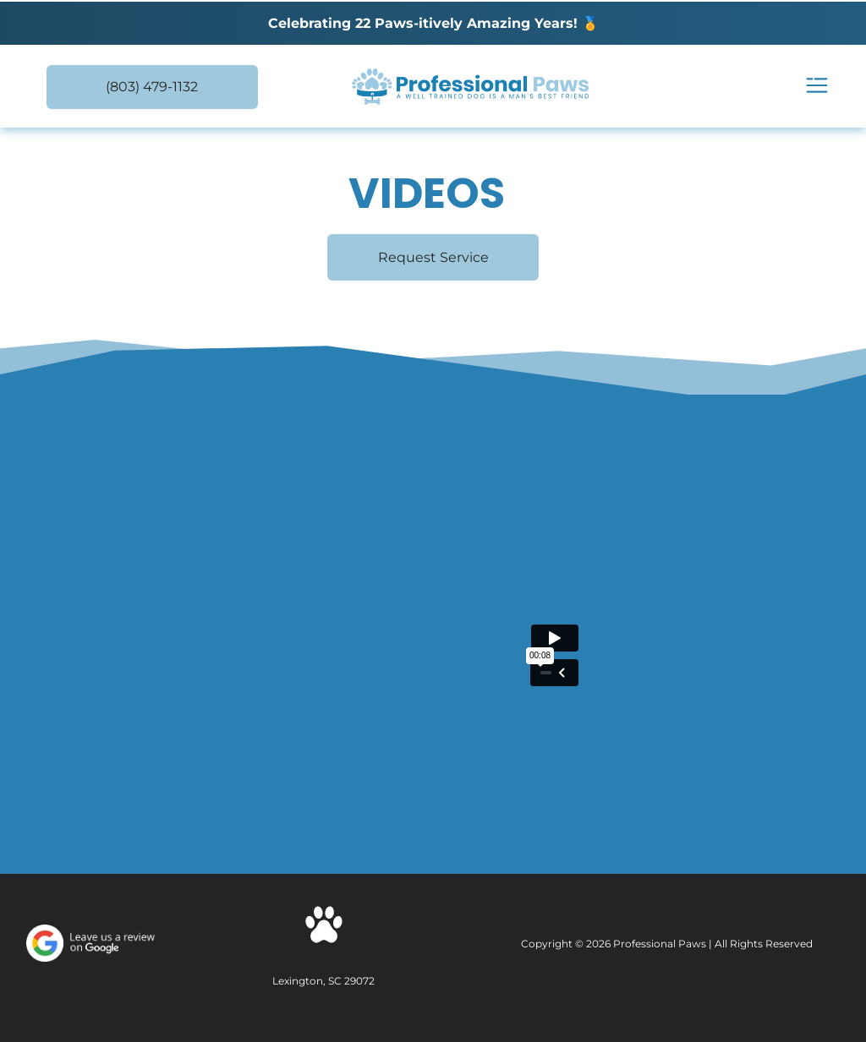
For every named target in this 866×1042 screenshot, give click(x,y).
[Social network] (324, 926)
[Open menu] (817, 87)
